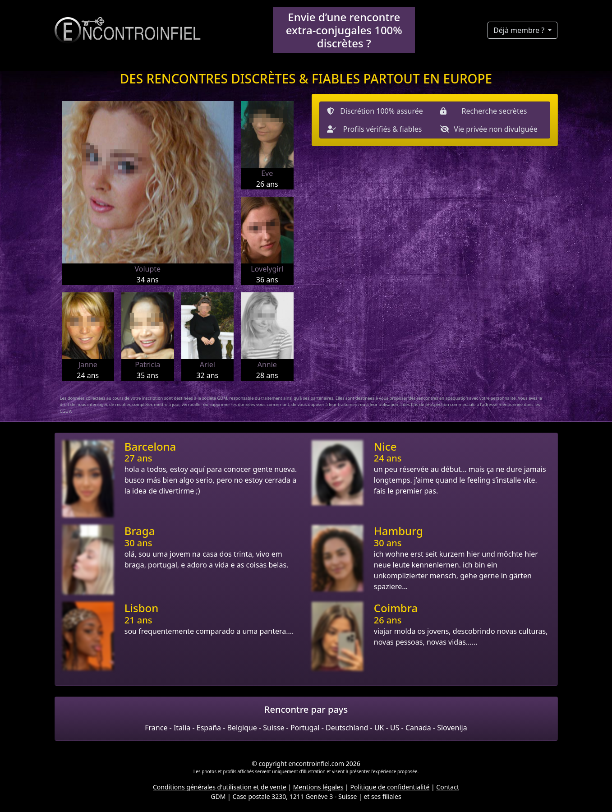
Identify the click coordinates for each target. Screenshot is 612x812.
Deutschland (348, 728)
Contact (447, 787)
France (157, 728)
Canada (419, 728)
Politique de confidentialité (389, 787)
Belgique (243, 728)
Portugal (306, 728)
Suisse (274, 728)
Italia (183, 728)
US (395, 728)
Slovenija (452, 728)
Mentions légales (318, 787)
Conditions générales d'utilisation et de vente (219, 787)
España (210, 728)
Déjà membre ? (519, 30)
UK (380, 728)
